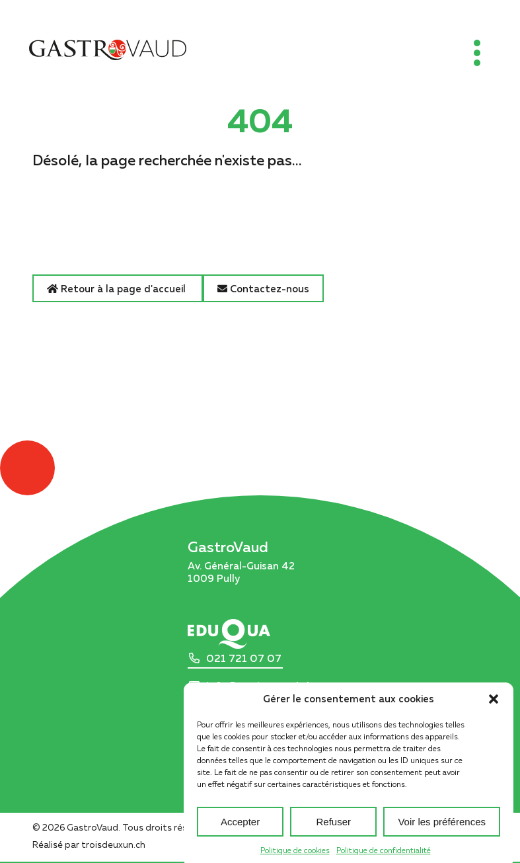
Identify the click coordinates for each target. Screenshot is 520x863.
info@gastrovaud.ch (259, 685)
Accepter (240, 830)
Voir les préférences (442, 830)
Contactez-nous (263, 288)
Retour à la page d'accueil (117, 288)
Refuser (334, 830)
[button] (493, 707)
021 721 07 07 (243, 658)
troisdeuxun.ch (127, 844)
